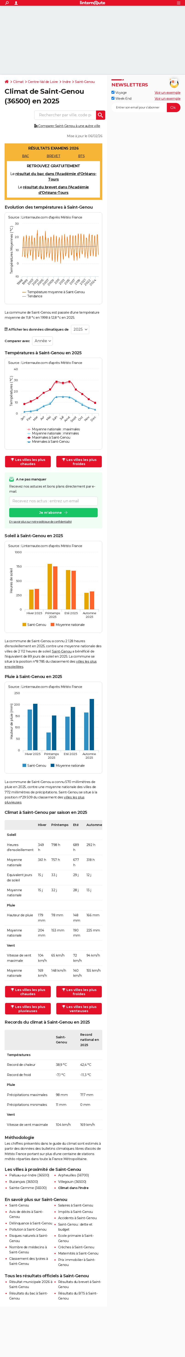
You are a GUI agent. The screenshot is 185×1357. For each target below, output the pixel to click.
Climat (18, 82)
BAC (25, 156)
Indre (66, 82)
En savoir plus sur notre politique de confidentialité (40, 521)
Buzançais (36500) (23, 1182)
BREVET (53, 156)
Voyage (119, 93)
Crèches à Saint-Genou (76, 1247)
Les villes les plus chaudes (28, 462)
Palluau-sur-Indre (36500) (29, 1175)
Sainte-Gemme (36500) (27, 1188)
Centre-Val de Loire (43, 82)
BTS (81, 156)
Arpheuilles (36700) (73, 1175)
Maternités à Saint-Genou (78, 1253)
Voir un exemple (168, 93)
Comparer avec (17, 341)
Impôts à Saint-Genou (75, 1212)
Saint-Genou (85, 82)
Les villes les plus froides (79, 462)
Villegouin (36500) (72, 1182)
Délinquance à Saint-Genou (30, 1223)
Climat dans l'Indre (73, 1188)
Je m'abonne (50, 513)
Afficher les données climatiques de (37, 329)
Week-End (121, 99)
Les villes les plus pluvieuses (28, 1009)
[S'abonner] (145, 107)
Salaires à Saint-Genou (75, 1205)
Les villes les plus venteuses (79, 1009)
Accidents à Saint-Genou (77, 1218)
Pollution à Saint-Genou (27, 1229)
